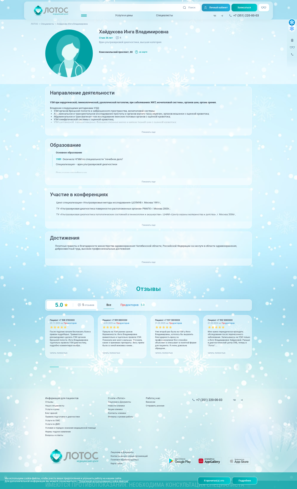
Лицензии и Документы (119, 402)
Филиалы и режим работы (120, 416)
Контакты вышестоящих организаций (129, 456)
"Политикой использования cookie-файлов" (103, 481)
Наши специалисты (54, 405)
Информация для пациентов (61, 398)
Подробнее (244, 480)
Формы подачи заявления (58, 431)
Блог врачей (51, 413)
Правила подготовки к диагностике (62, 416)
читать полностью (58, 353)
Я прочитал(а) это (214, 480)
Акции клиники (115, 409)
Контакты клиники (117, 413)
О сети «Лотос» (116, 398)
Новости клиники (116, 405)
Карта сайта (116, 463)
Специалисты (164, 15)
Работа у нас (153, 398)
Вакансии (150, 402)
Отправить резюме (155, 405)
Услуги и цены (124, 15)
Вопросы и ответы (54, 435)
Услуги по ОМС (52, 420)
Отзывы (49, 402)
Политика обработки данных (124, 459)
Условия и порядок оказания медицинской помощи (70, 428)
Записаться (244, 7)
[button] (248, 367)
